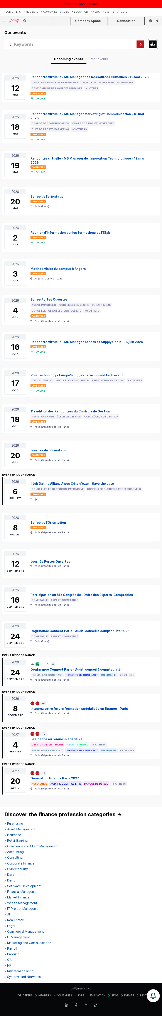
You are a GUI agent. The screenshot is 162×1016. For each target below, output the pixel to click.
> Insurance (12, 835)
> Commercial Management (24, 931)
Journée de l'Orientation (49, 450)
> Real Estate (14, 920)
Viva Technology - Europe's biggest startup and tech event (76, 375)
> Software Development (23, 886)
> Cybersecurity (16, 869)
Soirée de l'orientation (48, 196)
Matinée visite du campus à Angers (58, 269)
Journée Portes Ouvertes (50, 561)
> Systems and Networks (22, 977)
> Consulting (13, 857)
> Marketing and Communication (27, 943)
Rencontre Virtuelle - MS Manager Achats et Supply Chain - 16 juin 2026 (86, 342)
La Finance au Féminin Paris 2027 (56, 739)
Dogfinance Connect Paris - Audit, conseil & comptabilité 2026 (80, 631)
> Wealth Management (20, 903)
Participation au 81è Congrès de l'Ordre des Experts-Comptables (81, 595)
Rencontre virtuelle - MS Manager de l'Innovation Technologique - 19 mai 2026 (87, 160)
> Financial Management (22, 891)
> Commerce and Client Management (31, 846)
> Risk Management (18, 971)
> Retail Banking (16, 840)
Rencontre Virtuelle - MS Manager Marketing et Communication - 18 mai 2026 (87, 116)
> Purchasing (13, 823)
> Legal (9, 926)
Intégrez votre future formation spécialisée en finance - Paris (79, 708)
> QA (8, 960)
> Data (9, 874)
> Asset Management (19, 829)
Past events (99, 59)
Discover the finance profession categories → (63, 814)
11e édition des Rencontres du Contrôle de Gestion (70, 411)
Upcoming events (68, 59)
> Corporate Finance (19, 863)
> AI (7, 914)
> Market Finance (17, 897)
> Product (11, 954)
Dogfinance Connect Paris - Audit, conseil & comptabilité (75, 669)
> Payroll (10, 948)
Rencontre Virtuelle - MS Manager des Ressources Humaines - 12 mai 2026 (89, 77)
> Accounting (14, 852)
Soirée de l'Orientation (48, 522)
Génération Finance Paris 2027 (54, 778)
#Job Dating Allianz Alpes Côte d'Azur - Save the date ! (72, 483)
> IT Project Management (23, 908)
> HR (7, 965)
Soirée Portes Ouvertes (49, 299)
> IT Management (17, 937)
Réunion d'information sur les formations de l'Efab (70, 232)
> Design (10, 880)
